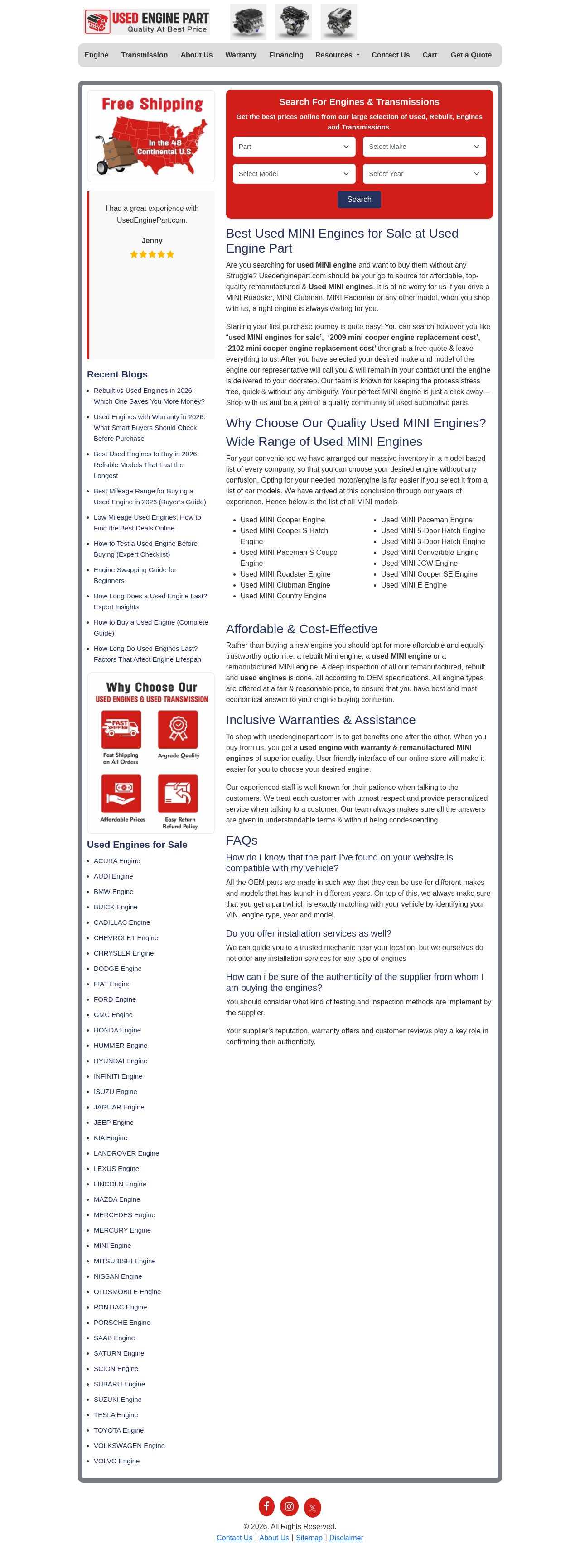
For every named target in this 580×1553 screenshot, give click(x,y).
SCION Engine (116, 1368)
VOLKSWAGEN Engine (129, 1445)
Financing (286, 55)
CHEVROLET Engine (126, 937)
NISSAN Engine (118, 1276)
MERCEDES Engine (124, 1215)
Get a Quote (471, 55)
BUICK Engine (116, 907)
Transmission (144, 55)
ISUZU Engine (115, 1091)
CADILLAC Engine (122, 922)
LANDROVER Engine (126, 1153)
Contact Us (391, 55)
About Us (197, 55)
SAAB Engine (114, 1338)
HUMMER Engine (120, 1045)
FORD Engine (115, 999)
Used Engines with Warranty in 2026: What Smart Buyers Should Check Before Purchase (149, 427)
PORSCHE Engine (122, 1322)
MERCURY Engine (122, 1230)
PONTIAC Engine (120, 1307)
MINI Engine (112, 1245)
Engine (96, 55)
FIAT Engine (112, 984)
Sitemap (309, 1538)
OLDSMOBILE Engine (127, 1291)
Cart (430, 55)
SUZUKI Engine (118, 1399)
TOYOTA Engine (119, 1430)
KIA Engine (110, 1138)
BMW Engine (114, 891)
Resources (334, 55)
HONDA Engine (117, 1030)
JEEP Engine (114, 1122)
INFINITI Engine (118, 1076)
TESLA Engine (116, 1415)
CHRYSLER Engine (124, 953)
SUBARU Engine (119, 1384)
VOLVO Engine (117, 1461)
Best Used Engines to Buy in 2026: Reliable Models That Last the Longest (146, 464)
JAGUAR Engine (119, 1107)
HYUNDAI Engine (120, 1061)
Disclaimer (346, 1538)
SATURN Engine (119, 1353)
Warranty (241, 55)
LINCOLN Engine (120, 1184)
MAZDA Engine (117, 1199)
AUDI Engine (113, 876)
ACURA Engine (117, 861)
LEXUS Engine (116, 1168)
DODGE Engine (118, 968)
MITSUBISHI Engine (125, 1261)
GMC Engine (113, 1014)
